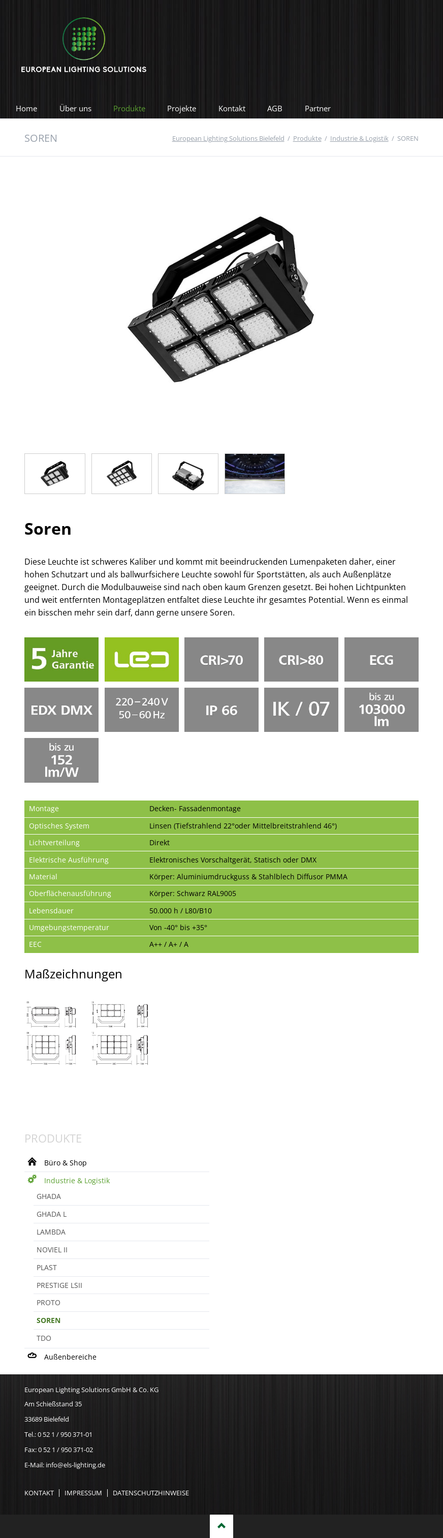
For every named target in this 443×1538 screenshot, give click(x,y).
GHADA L (52, 1214)
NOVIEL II (52, 1249)
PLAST (47, 1267)
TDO (44, 1338)
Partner (318, 108)
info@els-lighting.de (75, 1464)
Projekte (181, 108)
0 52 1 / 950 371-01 (65, 1434)
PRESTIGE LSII (59, 1285)
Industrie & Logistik (77, 1180)
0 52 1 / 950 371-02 (65, 1449)
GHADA (49, 1196)
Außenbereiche (70, 1357)
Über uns (75, 108)
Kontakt (231, 108)
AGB (274, 108)
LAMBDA (51, 1232)
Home (26, 108)
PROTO (48, 1302)
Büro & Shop (65, 1162)
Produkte (129, 108)
